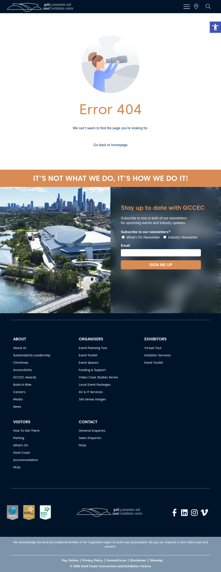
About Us (19, 348)
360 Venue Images (92, 399)
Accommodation (25, 460)
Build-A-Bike (22, 384)
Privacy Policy (92, 560)
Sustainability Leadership (31, 355)
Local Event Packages (95, 384)
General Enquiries (92, 430)
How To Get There (26, 430)
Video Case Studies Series (98, 377)
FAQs (17, 467)
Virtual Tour (153, 348)
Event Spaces (88, 362)
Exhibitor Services (157, 355)
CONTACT (88, 422)
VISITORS (21, 422)
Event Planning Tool (93, 348)
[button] (215, 27)
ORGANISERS (91, 339)
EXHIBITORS (155, 339)
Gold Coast (21, 452)
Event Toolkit (88, 355)
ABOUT (19, 339)
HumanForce (116, 560)
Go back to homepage (110, 145)
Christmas (20, 362)
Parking (18, 438)
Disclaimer (138, 560)
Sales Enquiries (90, 438)
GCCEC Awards (24, 377)
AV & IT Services (91, 392)
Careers (19, 392)
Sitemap (156, 560)
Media (18, 399)
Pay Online (70, 560)
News (17, 406)
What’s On (20, 445)
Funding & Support (92, 370)
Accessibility (22, 370)
